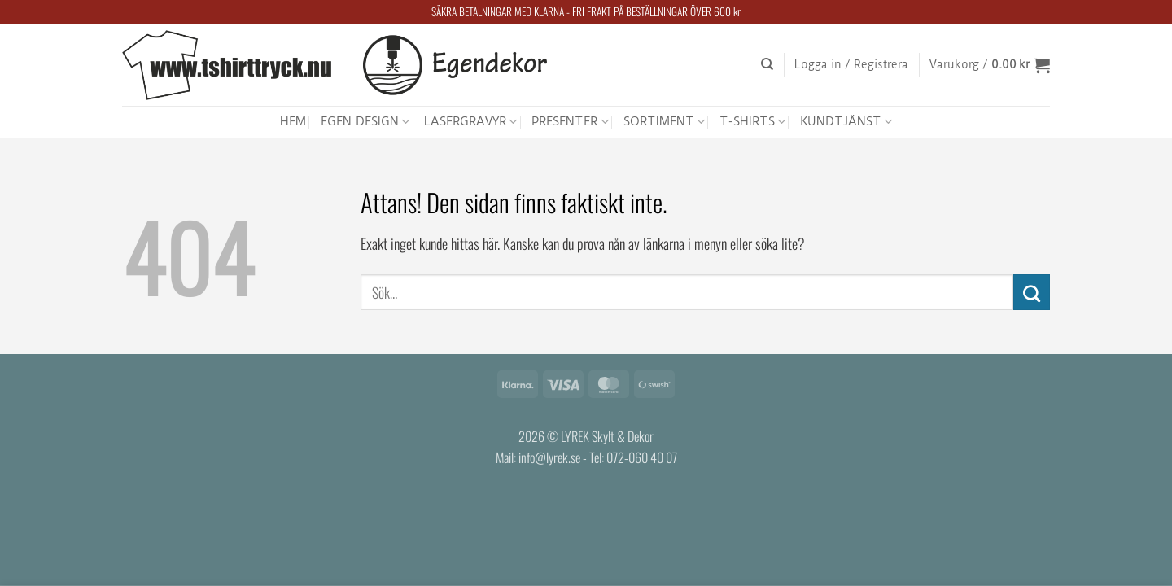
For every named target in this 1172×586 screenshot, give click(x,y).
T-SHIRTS (752, 121)
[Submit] (1031, 292)
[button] (851, 65)
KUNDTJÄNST (846, 121)
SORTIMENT (664, 121)
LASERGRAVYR (470, 121)
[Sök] (767, 64)
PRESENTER (569, 121)
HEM (293, 121)
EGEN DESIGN (365, 121)
